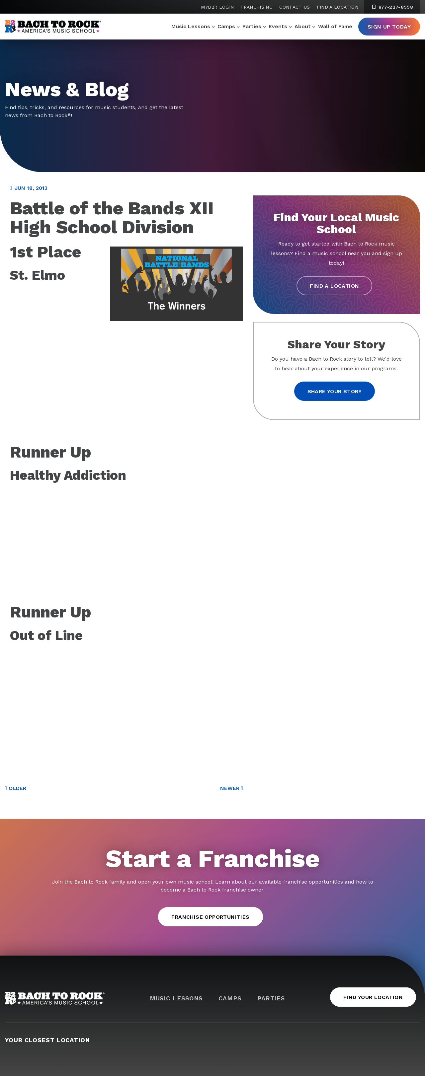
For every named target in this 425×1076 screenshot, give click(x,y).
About (303, 26)
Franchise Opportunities (210, 917)
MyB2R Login (217, 7)
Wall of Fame (335, 26)
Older (15, 788)
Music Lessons (190, 26)
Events (278, 26)
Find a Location (337, 7)
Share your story (334, 391)
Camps (226, 26)
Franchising (256, 7)
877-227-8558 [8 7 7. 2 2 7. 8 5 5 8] (392, 7)
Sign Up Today (389, 27)
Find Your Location (373, 997)
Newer (231, 788)
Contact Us (294, 7)
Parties (251, 26)
